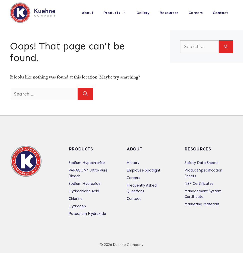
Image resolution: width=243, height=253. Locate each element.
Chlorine (76, 198)
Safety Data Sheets (201, 162)
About (87, 13)
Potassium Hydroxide (87, 213)
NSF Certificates (198, 183)
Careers (195, 13)
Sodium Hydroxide (85, 183)
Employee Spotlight (143, 170)
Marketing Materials (201, 204)
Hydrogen (77, 206)
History (133, 162)
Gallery (143, 13)
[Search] (85, 94)
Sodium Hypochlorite (87, 162)
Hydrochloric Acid (84, 191)
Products (117, 13)
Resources (169, 13)
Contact (220, 13)
